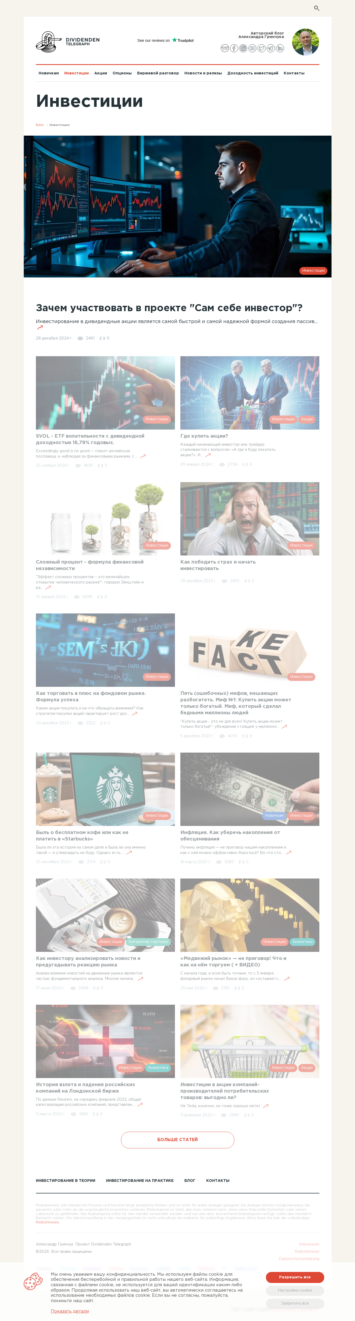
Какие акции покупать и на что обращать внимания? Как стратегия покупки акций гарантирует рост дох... (90, 711)
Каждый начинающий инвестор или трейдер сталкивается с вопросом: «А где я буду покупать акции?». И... (227, 450)
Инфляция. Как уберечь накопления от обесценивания (230, 836)
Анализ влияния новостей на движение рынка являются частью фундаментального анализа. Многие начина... (89, 976)
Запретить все (295, 1303)
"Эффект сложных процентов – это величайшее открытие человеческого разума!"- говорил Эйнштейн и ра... (90, 582)
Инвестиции (76, 73)
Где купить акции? (204, 436)
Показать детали (70, 1311)
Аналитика (302, 941)
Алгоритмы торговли (148, 941)
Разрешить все (295, 1277)
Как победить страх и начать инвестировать (218, 565)
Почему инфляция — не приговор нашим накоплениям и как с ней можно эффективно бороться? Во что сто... (235, 850)
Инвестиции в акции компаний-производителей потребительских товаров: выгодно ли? (224, 1091)
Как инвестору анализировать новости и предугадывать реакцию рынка (88, 961)
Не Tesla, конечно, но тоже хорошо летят (224, 1106)
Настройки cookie (295, 1290)
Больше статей (177, 1140)
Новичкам (49, 73)
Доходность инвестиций (252, 73)
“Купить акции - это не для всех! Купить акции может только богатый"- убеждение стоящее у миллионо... (233, 724)
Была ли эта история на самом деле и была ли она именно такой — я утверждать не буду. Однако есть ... (91, 850)
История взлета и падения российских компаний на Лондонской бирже (85, 1088)
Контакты (294, 73)
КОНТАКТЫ (217, 1180)
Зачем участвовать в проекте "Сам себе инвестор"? (169, 308)
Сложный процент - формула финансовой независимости (90, 565)
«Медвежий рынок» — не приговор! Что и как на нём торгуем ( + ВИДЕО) (233, 961)
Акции (100, 73)
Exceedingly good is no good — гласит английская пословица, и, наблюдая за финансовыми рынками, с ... (91, 454)
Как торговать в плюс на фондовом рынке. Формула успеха (91, 696)
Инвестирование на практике (140, 1180)
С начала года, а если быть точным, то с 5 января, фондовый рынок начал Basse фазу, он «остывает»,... (234, 976)
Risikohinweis (47, 1222)
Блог (40, 124)
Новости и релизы (203, 73)
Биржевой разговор (158, 73)
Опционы (122, 73)
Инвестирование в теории (65, 1180)
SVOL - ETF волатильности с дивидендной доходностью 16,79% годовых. (90, 439)
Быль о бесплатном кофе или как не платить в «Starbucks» (82, 836)
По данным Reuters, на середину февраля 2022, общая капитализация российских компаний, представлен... (89, 1102)
